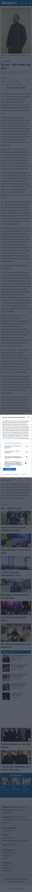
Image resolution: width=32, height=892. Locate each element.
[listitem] (16, 443)
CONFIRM (9, 469)
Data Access (16, 474)
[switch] (26, 446)
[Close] (29, 417)
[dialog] (16, 446)
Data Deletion (7, 474)
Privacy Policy (24, 474)
